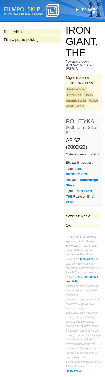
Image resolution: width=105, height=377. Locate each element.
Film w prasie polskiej (21, 40)
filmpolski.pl (85, 259)
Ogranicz (74, 95)
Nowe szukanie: (78, 216)
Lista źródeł (76, 89)
